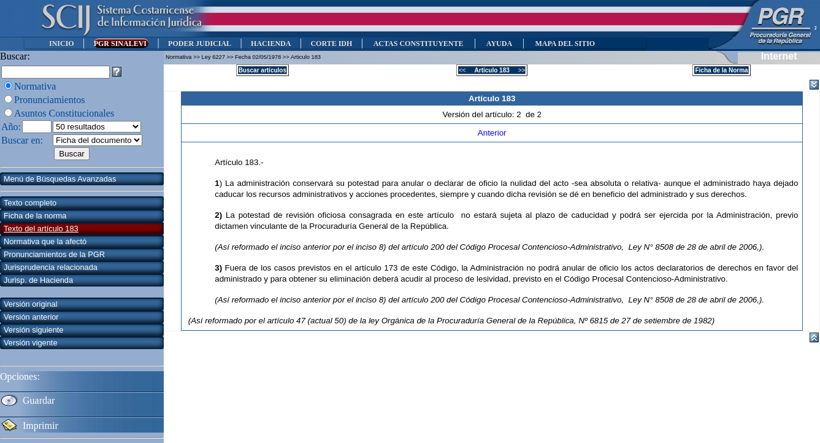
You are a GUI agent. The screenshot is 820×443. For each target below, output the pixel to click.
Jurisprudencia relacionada (51, 267)
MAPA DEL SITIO (565, 43)
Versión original (31, 304)
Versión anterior (31, 317)
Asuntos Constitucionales (64, 113)
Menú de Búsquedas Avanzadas (60, 178)
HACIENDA (271, 43)
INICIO (61, 43)
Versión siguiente (33, 329)
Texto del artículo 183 (41, 228)
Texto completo (30, 202)
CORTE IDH (331, 43)
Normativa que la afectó (45, 241)
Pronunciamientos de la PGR (54, 254)
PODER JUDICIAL (199, 43)
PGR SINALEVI (121, 43)
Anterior (492, 132)
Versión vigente (31, 342)
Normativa (35, 86)
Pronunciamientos (49, 99)
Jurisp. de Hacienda (38, 280)
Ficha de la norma (35, 215)
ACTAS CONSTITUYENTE (418, 43)
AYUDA (499, 43)
